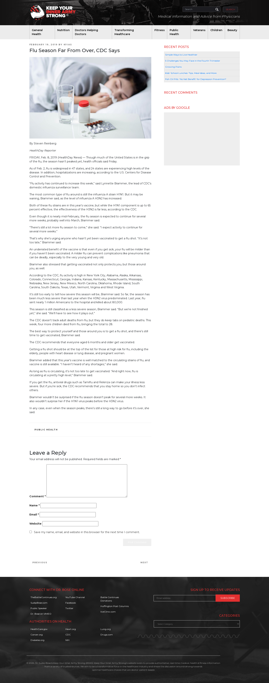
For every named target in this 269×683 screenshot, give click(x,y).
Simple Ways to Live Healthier (181, 54)
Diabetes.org (37, 640)
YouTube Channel (75, 597)
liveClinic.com (108, 611)
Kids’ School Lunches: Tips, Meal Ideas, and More (190, 73)
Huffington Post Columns (114, 606)
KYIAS (68, 44)
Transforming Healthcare (124, 32)
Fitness (159, 30)
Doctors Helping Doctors (86, 32)
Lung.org (105, 629)
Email (34, 514)
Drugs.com (106, 634)
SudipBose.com (39, 602)
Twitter (69, 608)
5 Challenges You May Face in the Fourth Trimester (192, 60)
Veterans (199, 30)
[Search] (201, 9)
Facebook (70, 602)
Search (230, 9)
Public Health (174, 32)
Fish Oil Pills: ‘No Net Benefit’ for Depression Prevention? (195, 79)
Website (35, 523)
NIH (67, 640)
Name (34, 505)
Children (216, 30)
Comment (37, 496)
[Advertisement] (202, 138)
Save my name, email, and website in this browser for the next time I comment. (87, 532)
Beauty (232, 30)
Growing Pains (173, 66)
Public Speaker (39, 608)
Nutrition (63, 30)
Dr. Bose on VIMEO (41, 613)
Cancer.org (37, 634)
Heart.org (70, 629)
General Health (37, 32)
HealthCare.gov (39, 629)
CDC (68, 634)
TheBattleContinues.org (44, 597)
